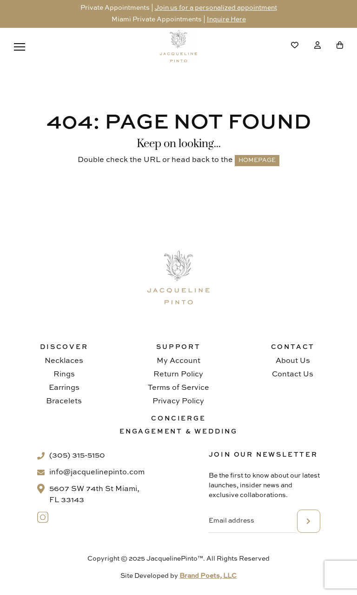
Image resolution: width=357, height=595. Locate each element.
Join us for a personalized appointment (216, 8)
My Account (178, 361)
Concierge (178, 418)
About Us (293, 361)
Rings (64, 374)
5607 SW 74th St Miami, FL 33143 (94, 494)
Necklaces (64, 361)
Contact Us (292, 374)
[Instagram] (43, 517)
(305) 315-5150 (77, 455)
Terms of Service (178, 388)
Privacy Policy (178, 401)
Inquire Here (226, 19)
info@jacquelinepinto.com (97, 472)
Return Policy (178, 374)
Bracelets (64, 401)
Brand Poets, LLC (208, 576)
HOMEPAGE (257, 160)
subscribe (308, 521)
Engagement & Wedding (178, 431)
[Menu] (19, 47)
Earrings (64, 388)
